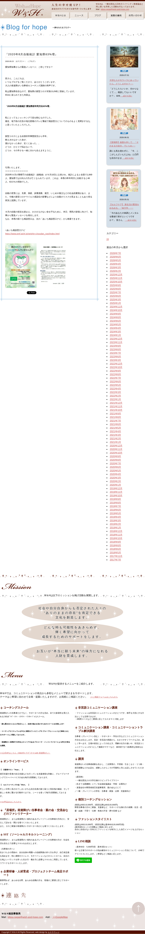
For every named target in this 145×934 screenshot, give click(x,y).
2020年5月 (115, 470)
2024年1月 (115, 335)
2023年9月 (115, 346)
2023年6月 (115, 356)
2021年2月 (115, 438)
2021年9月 (115, 413)
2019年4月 (115, 517)
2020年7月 (115, 463)
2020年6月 (115, 467)
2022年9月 (115, 371)
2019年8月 (115, 502)
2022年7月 (115, 378)
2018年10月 (116, 538)
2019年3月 (115, 520)
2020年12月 (116, 445)
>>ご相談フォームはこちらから (104, 697)
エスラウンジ (53, 932)
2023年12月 (116, 339)
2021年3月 (115, 435)
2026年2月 (115, 271)
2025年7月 (115, 292)
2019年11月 (116, 492)
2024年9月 (115, 314)
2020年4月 (115, 474)
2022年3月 (115, 392)
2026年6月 (115, 257)
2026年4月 (115, 264)
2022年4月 (115, 388)
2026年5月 (115, 260)
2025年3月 (115, 299)
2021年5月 (115, 428)
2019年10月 (116, 495)
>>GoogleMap (60, 917)
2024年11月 (116, 306)
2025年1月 (115, 303)
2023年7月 (115, 353)
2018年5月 (115, 552)
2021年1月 (115, 442)
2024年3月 (115, 331)
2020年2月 (115, 481)
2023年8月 (115, 349)
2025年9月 (115, 285)
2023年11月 (116, 342)
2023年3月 (115, 360)
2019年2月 (115, 524)
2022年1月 (115, 399)
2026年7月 (115, 253)
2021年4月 (115, 431)
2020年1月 (115, 485)
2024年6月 (115, 321)
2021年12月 (116, 403)
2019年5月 (115, 513)
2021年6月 (115, 424)
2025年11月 (116, 278)
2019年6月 (115, 510)
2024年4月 (115, 328)
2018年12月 (116, 531)
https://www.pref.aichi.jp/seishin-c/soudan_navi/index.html (32, 234)
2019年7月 (115, 506)
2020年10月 (116, 453)
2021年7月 (115, 420)
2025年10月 (116, 281)
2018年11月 (116, 535)
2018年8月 (115, 545)
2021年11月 (116, 406)
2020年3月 (115, 478)
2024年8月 (115, 317)
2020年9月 (115, 456)
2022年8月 (115, 374)
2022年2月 (115, 396)
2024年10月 (116, 310)
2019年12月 (116, 488)
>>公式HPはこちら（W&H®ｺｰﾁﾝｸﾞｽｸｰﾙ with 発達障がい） (25, 753)
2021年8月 (115, 417)
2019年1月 (115, 527)
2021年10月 (116, 410)
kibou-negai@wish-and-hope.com (115, 9)
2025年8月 (115, 289)
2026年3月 (115, 267)
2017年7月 (115, 559)
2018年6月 (115, 549)
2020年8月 (115, 460)
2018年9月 (115, 542)
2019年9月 (115, 499)
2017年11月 (116, 556)
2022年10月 (116, 367)
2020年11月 (116, 449)
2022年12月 (116, 363)
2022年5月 (115, 385)
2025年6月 (115, 296)
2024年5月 (115, 324)
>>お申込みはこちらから (10, 802)
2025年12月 (116, 274)
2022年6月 (115, 381)
